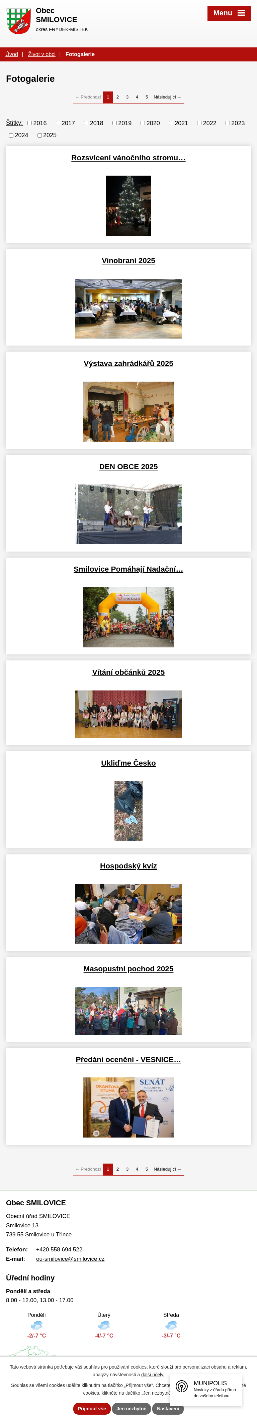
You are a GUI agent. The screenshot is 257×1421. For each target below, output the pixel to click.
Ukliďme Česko (128, 763)
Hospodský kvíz (128, 866)
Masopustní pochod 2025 (129, 969)
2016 (40, 123)
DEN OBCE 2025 (128, 466)
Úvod (11, 54)
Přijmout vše (92, 1408)
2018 (96, 123)
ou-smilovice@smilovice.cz (70, 1259)
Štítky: (14, 123)
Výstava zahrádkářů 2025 (128, 363)
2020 (153, 123)
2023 (238, 123)
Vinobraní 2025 (128, 260)
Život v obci (42, 54)
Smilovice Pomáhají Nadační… (128, 569)
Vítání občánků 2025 (128, 672)
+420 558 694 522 (59, 1249)
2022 (210, 123)
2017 (68, 123)
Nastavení (168, 1408)
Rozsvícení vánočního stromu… (128, 158)
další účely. (152, 1374)
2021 (181, 123)
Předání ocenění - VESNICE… (128, 1059)
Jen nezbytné (132, 1408)
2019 (125, 123)
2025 (50, 135)
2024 (21, 135)
